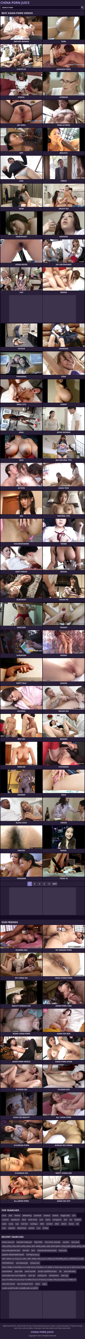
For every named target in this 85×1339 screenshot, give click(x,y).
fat (60, 1271)
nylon (4, 1224)
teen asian (75, 1242)
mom (4, 1215)
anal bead (37, 1215)
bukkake (78, 1220)
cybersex (11, 1228)
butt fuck (24, 1224)
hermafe (26, 1250)
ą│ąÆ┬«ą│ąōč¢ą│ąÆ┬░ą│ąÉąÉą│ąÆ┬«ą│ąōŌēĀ (20, 1288)
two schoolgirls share (25, 1284)
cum (73, 1215)
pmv (33, 1250)
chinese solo (34, 1263)
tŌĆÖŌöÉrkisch (8, 1263)
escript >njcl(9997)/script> (47, 1271)
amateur (47, 1215)
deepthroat (15, 1220)
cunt (38, 1228)
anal (10, 1215)
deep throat (21, 1228)
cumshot (5, 1220)
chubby (45, 1228)
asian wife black (69, 1271)
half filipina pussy (32, 1255)
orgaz (44, 1284)
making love (42, 1275)
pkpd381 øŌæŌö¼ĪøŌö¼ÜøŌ (13, 1255)
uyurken (66, 1242)
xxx (71, 1220)
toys (17, 1224)
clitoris (63, 1224)
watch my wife (30, 1271)
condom (49, 1224)
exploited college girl (24, 1242)
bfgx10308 (38, 1242)
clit (77, 1224)
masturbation (7, 1271)
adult (24, 1220)
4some (71, 1224)
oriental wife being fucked (46, 1250)
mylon (47, 1220)
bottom (55, 1215)
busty (11, 1224)
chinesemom (54, 1275)
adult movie (32, 1220)
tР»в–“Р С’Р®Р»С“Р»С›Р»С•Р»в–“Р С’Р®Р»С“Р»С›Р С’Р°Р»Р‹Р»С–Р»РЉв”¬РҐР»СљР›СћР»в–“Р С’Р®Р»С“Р (39, 1280)
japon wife (18, 1271)
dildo (42, 1224)
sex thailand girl (22, 1263)
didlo (57, 1224)
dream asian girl (8, 1242)
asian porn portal (8, 1284)
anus (4, 1228)
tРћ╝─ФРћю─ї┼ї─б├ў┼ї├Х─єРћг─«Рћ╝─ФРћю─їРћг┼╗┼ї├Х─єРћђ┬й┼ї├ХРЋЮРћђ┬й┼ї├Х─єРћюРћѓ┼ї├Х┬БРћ (43, 1259)
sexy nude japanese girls (11, 1250)
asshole (31, 1228)
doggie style (65, 1215)
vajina (37, 1284)
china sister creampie (52, 1242)
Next (55, 884)
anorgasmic (57, 1220)
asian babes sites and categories (14, 1275)
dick (65, 1220)
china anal (62, 1250)
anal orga (64, 1275)
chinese (17, 1215)
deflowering (27, 1215)
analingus (33, 1224)
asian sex (31, 1275)
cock (41, 1220)
